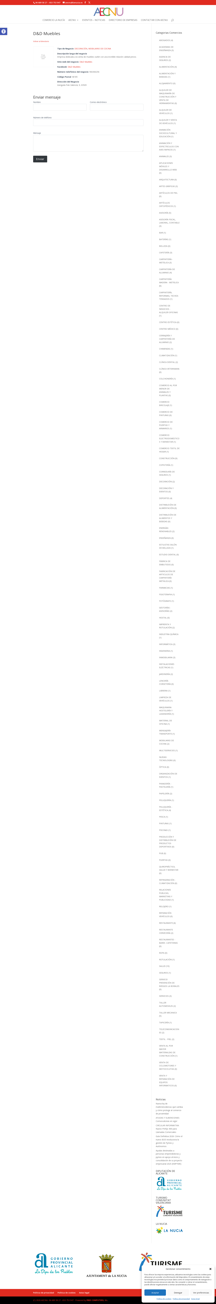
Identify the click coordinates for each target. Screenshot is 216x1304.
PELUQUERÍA (165, 800)
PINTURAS (164, 823)
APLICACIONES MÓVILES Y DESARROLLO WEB (168, 166)
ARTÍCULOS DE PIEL (168, 193)
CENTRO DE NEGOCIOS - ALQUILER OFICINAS (168, 309)
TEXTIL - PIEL (165, 1039)
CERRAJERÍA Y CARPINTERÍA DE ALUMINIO (167, 339)
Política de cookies (164, 1299)
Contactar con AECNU (154, 20)
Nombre (37, 102)
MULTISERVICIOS (167, 750)
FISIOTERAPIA (165, 594)
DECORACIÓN (80, 48)
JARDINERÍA (164, 674)
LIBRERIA (163, 690)
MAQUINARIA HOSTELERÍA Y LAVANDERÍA (165, 710)
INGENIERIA (164, 651)
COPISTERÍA (164, 465)
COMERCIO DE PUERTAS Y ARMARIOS (166, 425)
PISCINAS (163, 830)
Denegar (178, 1292)
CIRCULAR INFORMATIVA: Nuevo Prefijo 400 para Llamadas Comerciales (167, 1128)
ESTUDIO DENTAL (167, 554)
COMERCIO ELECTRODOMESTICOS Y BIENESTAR (169, 438)
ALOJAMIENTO (166, 83)
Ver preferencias (201, 1292)
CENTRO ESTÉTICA (167, 322)
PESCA (162, 816)
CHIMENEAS (164, 348)
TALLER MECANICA (168, 1012)
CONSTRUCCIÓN (167, 458)
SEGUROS (163, 972)
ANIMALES (164, 156)
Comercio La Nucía (54, 20)
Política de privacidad (181, 1299)
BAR (161, 232)
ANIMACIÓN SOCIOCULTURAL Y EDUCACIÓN (168, 133)
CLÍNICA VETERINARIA (169, 368)
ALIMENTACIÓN (166, 66)
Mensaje (37, 133)
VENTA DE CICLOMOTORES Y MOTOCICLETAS (167, 1065)
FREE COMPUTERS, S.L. (97, 1300)
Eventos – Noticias (93, 20)
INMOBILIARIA (165, 657)
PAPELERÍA (164, 793)
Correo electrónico (98, 102)
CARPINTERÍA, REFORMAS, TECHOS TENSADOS (168, 295)
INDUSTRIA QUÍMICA (168, 634)
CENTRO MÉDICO (167, 329)
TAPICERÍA (164, 1022)
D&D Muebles (85, 61)
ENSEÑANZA (165, 538)
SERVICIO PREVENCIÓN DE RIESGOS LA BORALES (169, 982)
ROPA (161, 953)
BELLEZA (163, 246)
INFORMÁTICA (165, 644)
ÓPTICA (162, 767)
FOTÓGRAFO (165, 601)
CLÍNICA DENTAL (167, 362)
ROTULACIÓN (165, 959)
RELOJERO (164, 906)
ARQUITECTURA (166, 179)
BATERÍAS (163, 239)
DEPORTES (164, 498)
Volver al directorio (41, 41)
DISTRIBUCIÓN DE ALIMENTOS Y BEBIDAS (167, 518)
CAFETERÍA (164, 252)
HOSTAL (163, 617)
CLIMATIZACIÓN (166, 355)
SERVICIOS (164, 996)
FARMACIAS (164, 587)
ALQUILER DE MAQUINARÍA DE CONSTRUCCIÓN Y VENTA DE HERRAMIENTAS (167, 97)
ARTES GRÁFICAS (167, 186)
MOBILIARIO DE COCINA (99, 48)
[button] (3, 31)
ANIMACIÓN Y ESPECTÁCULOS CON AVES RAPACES (169, 146)
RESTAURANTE (166, 923)
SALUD (162, 966)
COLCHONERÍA (166, 378)
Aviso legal (195, 1299)
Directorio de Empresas (123, 20)
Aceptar (155, 1292)
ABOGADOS (164, 40)
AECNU (72, 20)
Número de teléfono (42, 117)
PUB (161, 853)
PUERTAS (163, 860)
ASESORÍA (163, 212)
